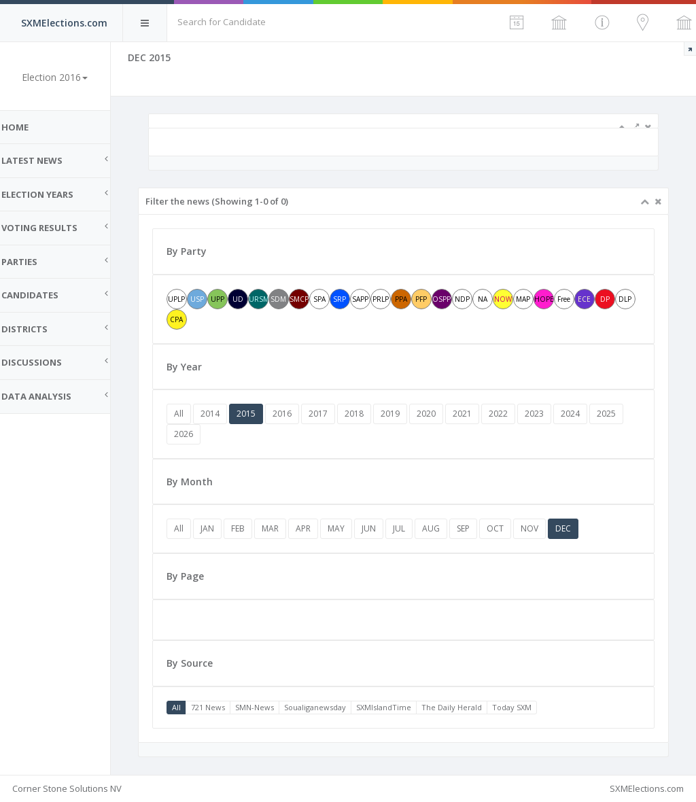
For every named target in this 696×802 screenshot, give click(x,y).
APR (315, 528)
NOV (542, 528)
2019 (402, 413)
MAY (348, 528)
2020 (438, 413)
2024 (582, 413)
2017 (330, 413)
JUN (381, 528)
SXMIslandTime (395, 707)
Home (27, 127)
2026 (195, 434)
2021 (474, 413)
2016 (294, 413)
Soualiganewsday (327, 707)
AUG (443, 528)
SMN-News (266, 707)
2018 (366, 413)
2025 (618, 413)
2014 (222, 413)
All (191, 413)
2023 (546, 413)
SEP (475, 528)
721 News (220, 707)
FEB (250, 528)
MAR (282, 528)
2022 (510, 413)
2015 (258, 413)
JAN (219, 528)
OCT (507, 528)
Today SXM (524, 707)
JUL (411, 528)
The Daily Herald (464, 707)
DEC (575, 528)
